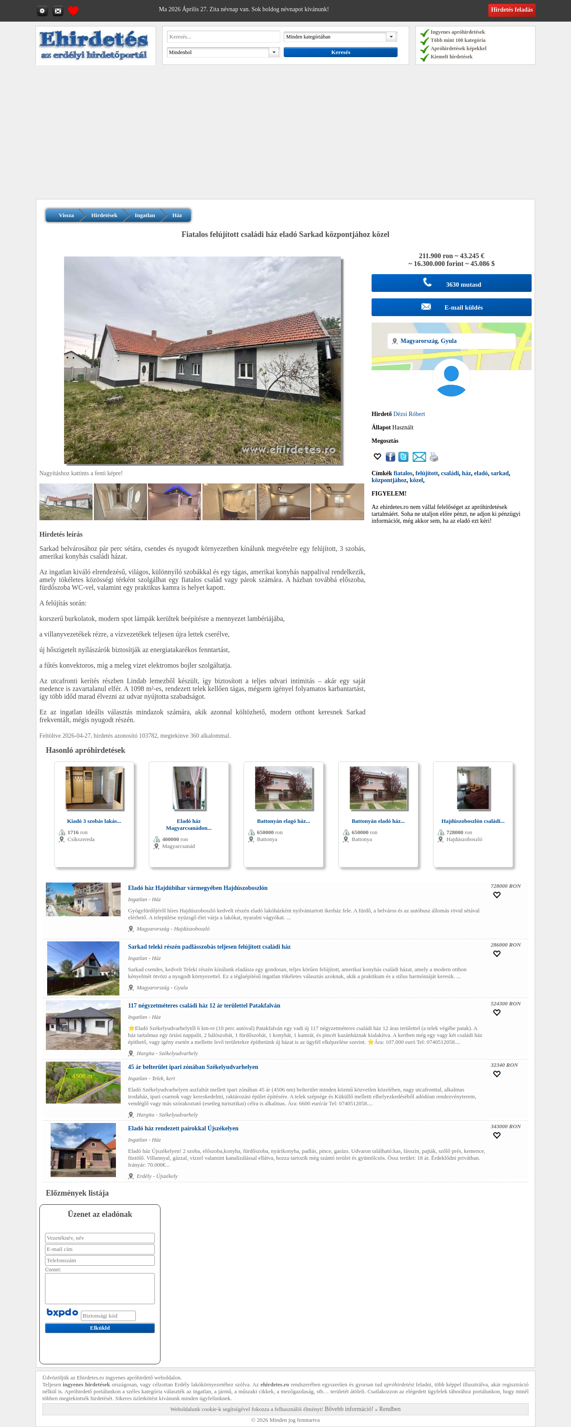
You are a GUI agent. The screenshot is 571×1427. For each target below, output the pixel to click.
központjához (389, 480)
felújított (427, 473)
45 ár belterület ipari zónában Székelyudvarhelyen (193, 1067)
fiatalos (403, 473)
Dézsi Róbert (409, 414)
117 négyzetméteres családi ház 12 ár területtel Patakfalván (204, 1005)
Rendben (390, 1409)
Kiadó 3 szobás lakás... (94, 821)
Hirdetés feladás (512, 9)
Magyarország (419, 341)
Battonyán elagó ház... (283, 821)
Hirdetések (104, 215)
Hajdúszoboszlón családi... (473, 821)
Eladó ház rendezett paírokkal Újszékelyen (183, 1128)
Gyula (449, 341)
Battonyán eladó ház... (378, 821)
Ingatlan (145, 215)
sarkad (500, 473)
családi (450, 473)
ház (466, 473)
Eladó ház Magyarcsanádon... (189, 824)
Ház (177, 215)
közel (416, 480)
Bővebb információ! (348, 1409)
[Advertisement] (285, 134)
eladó (481, 473)
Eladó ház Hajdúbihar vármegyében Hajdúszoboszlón (198, 888)
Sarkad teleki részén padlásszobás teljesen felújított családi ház (209, 947)
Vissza (66, 215)
